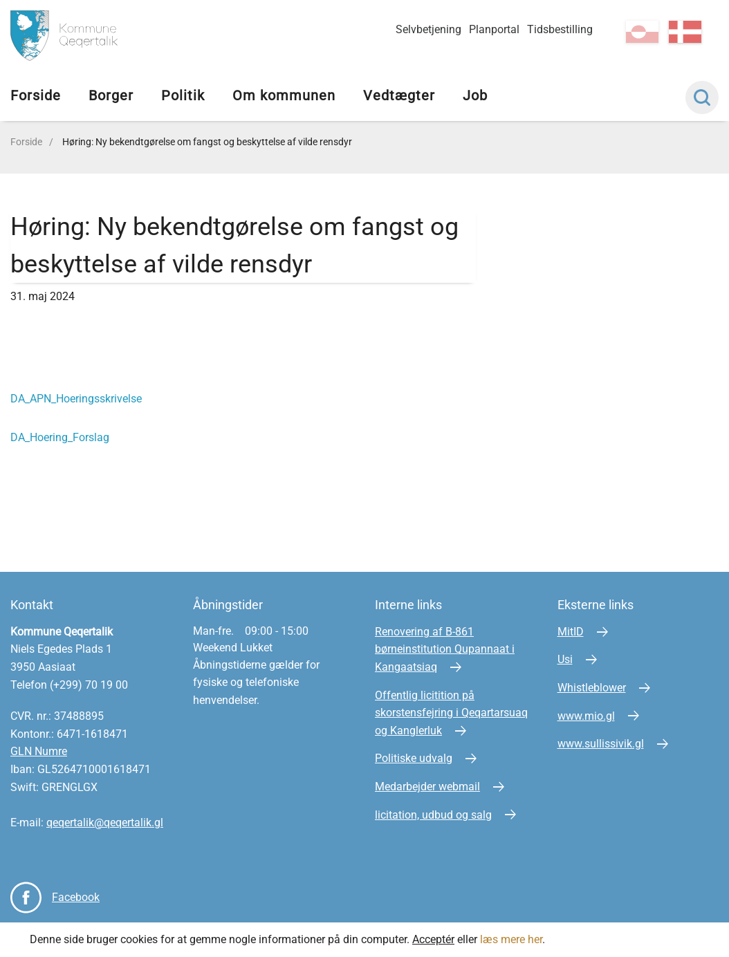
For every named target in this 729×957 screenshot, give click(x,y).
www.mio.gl (586, 716)
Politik (183, 95)
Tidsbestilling (560, 29)
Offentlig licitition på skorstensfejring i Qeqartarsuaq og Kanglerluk (451, 713)
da (685, 32)
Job (475, 95)
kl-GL (642, 32)
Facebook (76, 897)
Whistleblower (591, 687)
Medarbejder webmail (427, 786)
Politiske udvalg (413, 758)
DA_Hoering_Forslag (59, 437)
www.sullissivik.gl (600, 743)
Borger (111, 95)
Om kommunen (283, 95)
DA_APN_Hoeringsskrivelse (76, 398)
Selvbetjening (428, 29)
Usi (565, 659)
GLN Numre (38, 751)
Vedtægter (399, 95)
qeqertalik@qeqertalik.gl (104, 822)
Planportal (494, 29)
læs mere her (511, 939)
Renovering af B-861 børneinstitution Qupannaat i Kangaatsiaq (445, 649)
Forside (35, 95)
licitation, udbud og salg (433, 814)
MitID (570, 631)
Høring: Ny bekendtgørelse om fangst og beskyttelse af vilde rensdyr (207, 141)
